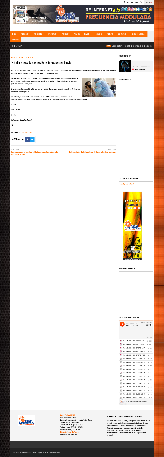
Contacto (110, 33)
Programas (53, 33)
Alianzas (77, 33)
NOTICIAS (25, 132)
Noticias (65, 33)
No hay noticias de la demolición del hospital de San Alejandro (92, 152)
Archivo (15, 39)
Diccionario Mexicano (138, 33)
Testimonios (121, 33)
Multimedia (39, 33)
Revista (87, 33)
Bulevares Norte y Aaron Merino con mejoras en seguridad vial (135, 45)
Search (149, 2)
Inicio (14, 33)
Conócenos (25, 33)
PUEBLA (110, 46)
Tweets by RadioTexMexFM (126, 184)
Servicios (99, 33)
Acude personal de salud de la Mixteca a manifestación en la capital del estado (34, 153)
